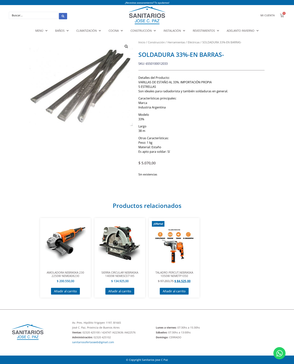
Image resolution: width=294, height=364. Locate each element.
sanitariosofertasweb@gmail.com (93, 342)
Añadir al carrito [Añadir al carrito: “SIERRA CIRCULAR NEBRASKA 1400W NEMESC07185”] (119, 291)
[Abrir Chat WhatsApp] (279, 353)
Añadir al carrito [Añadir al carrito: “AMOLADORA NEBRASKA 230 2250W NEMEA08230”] (65, 291)
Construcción (156, 42)
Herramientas (176, 42)
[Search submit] (63, 15)
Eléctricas (194, 42)
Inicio (141, 42)
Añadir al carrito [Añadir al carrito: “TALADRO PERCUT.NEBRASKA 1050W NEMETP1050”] (174, 291)
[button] (126, 46)
